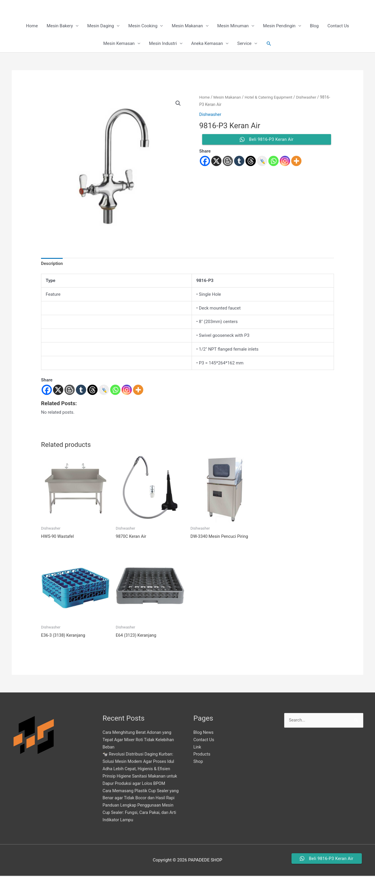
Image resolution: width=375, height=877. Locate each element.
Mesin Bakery (60, 26)
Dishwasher (232, 105)
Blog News (203, 733)
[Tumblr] (81, 391)
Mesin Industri (163, 44)
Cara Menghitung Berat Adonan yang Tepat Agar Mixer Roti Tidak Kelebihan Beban (140, 741)
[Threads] (92, 391)
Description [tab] (52, 264)
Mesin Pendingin (279, 26)
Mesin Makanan (187, 26)
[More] (138, 391)
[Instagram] (127, 391)
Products (202, 755)
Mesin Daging (100, 26)
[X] (58, 391)
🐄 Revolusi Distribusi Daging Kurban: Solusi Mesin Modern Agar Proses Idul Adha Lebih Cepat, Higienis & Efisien (140, 763)
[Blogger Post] (69, 391)
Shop (198, 762)
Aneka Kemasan (207, 44)
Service (244, 44)
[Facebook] (47, 391)
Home (32, 26)
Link (197, 748)
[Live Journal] (104, 391)
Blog (314, 26)
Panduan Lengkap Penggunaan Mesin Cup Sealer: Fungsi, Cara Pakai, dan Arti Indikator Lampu (141, 813)
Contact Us (338, 26)
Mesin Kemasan (118, 44)
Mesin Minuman (233, 26)
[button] (269, 44)
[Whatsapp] (115, 391)
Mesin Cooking (142, 26)
